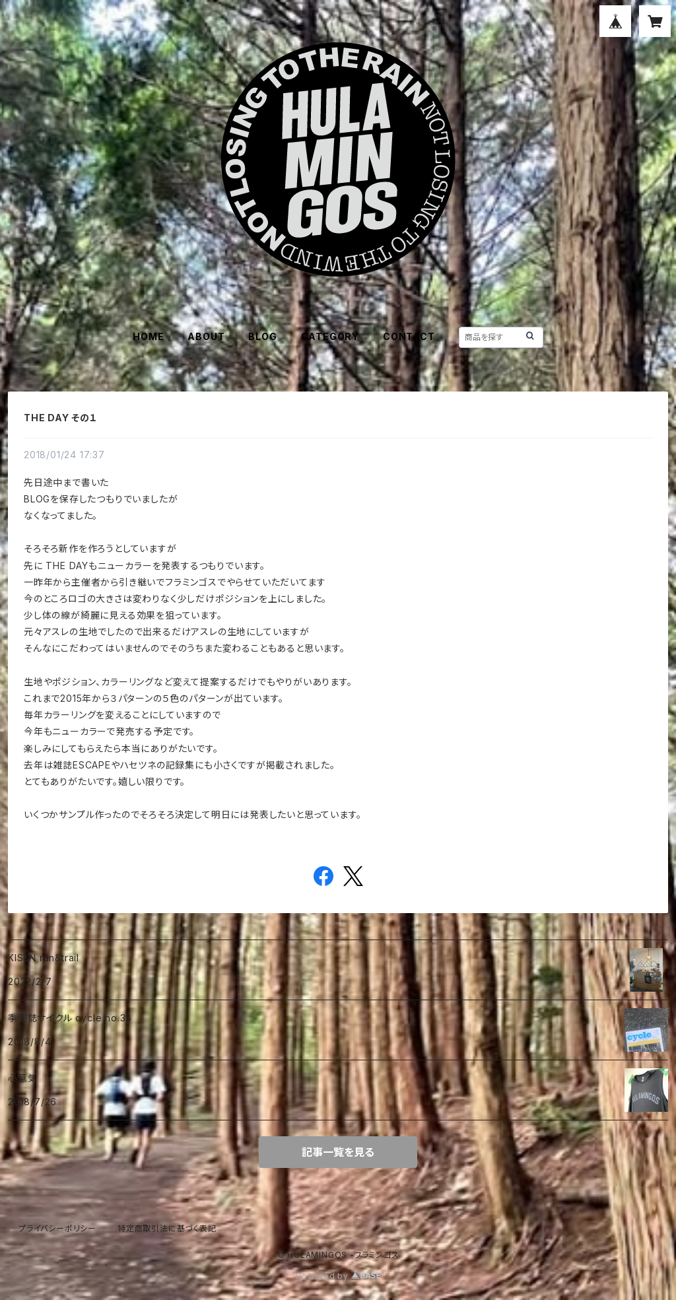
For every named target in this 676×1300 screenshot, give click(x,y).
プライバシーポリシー (57, 1228)
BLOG (262, 336)
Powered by (338, 1276)
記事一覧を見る (338, 1152)
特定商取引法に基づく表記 (167, 1228)
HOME (148, 336)
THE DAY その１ (61, 417)
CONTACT (409, 336)
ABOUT (205, 336)
